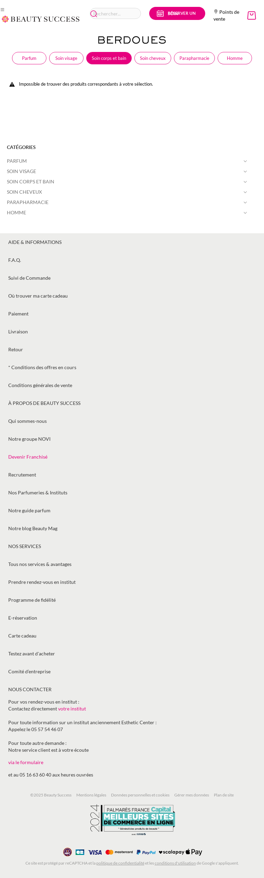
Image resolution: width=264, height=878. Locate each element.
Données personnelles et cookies (140, 794)
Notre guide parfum (29, 510)
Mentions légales (91, 794)
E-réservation (22, 618)
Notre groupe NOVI (29, 439)
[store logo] (40, 19)
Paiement (18, 314)
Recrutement (22, 475)
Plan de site (224, 794)
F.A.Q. (14, 260)
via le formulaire (25, 762)
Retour (15, 349)
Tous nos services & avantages (40, 564)
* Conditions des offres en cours (42, 367)
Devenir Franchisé (27, 457)
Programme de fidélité (32, 600)
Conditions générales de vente (40, 385)
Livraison (18, 331)
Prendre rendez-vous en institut (42, 582)
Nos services (24, 546)
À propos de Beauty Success (44, 403)
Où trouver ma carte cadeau (38, 296)
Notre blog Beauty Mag (32, 528)
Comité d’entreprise (29, 671)
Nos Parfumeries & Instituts (37, 492)
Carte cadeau (22, 636)
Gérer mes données (191, 794)
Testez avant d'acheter (31, 653)
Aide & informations (35, 242)
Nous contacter (30, 689)
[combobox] (115, 13)
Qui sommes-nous (27, 421)
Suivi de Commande (29, 278)
